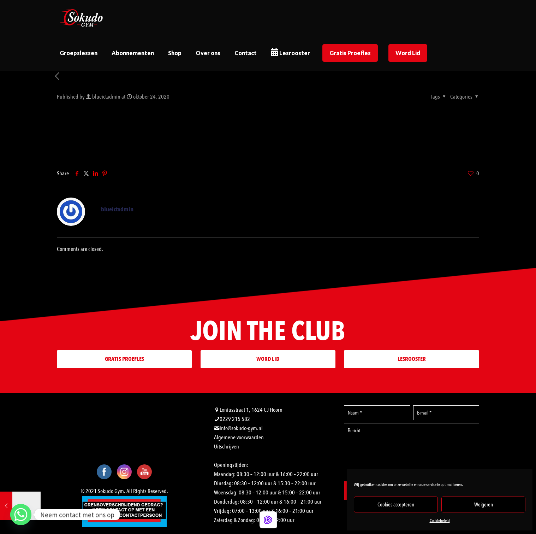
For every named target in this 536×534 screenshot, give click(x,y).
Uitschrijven (226, 447)
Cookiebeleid (440, 520)
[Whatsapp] (20, 514)
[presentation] (411, 462)
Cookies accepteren (395, 504)
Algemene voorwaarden (239, 437)
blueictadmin (106, 97)
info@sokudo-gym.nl (241, 428)
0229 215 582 (235, 419)
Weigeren (483, 504)
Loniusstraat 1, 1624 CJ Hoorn (251, 410)
